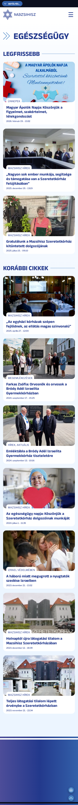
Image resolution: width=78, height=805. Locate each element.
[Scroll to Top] (71, 798)
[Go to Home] (71, 790)
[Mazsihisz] (19, 14)
